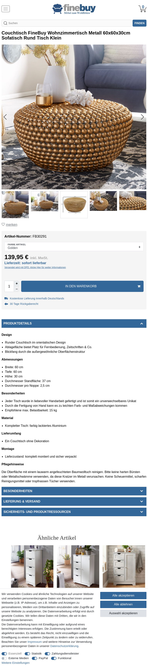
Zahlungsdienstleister (65, 653)
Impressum (35, 641)
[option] (32, 577)
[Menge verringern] (16, 289)
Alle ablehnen (123, 604)
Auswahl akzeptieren (123, 613)
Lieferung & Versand (21, 501)
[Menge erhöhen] (16, 283)
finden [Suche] (140, 23)
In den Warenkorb (102, 286)
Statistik (37, 653)
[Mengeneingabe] (9, 286)
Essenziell (15, 653)
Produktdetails (17, 323)
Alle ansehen (129, 537)
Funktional (64, 658)
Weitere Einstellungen (16, 662)
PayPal (43, 658)
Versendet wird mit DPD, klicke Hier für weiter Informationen (35, 267)
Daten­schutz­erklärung (64, 646)
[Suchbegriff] (67, 23)
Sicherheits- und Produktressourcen (37, 511)
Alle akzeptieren (123, 595)
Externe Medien (18, 658)
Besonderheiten (17, 491)
